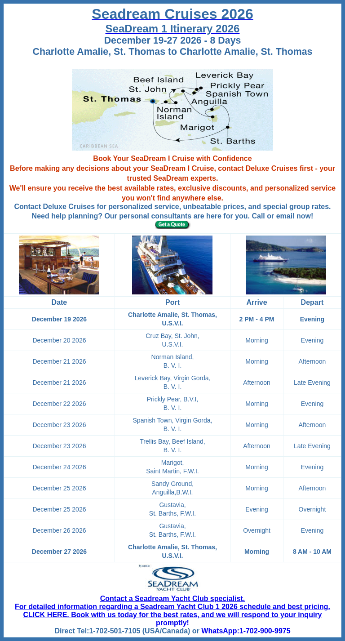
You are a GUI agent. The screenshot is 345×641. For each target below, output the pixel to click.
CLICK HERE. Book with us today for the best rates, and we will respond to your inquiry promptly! (172, 619)
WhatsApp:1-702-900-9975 (245, 631)
